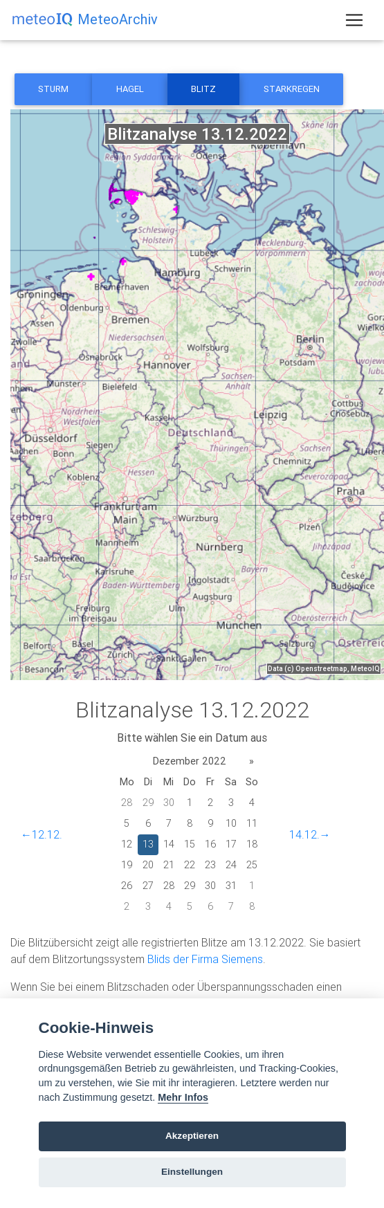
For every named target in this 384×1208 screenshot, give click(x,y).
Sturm (53, 89)
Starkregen (292, 89)
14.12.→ (310, 834)
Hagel (130, 89)
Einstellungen (192, 1171)
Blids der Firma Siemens (205, 959)
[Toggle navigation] (354, 20)
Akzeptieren (192, 1136)
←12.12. (41, 834)
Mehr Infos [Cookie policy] (183, 1097)
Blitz (203, 89)
